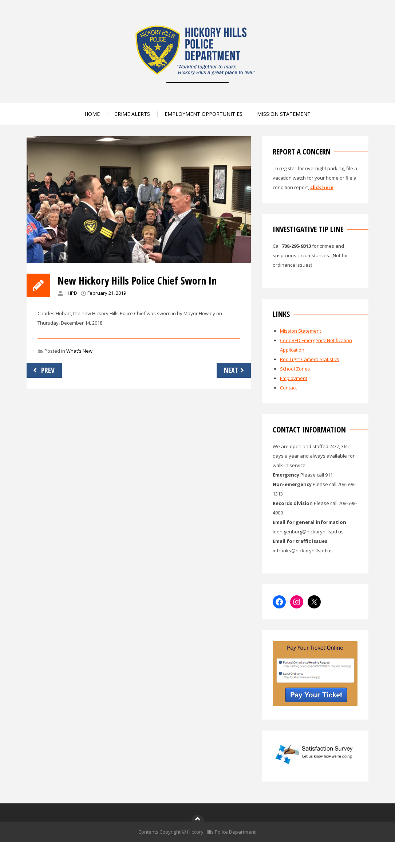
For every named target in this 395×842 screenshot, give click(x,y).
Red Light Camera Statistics (309, 359)
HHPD (70, 293)
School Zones (295, 368)
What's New (79, 351)
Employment (293, 378)
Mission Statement (300, 331)
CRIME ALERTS (132, 113)
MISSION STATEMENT (284, 113)
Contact (288, 387)
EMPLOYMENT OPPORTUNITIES (203, 113)
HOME (92, 113)
